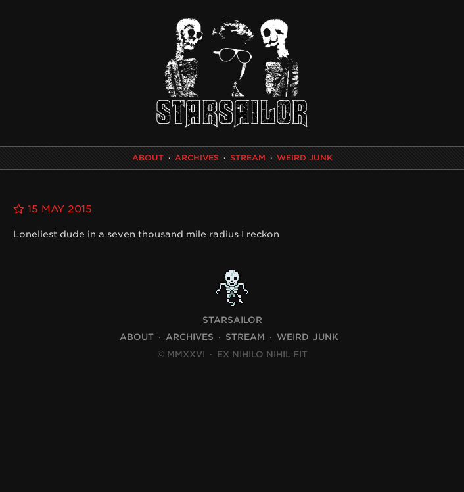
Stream (248, 157)
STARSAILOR (232, 320)
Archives (197, 157)
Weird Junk (305, 157)
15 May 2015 (52, 209)
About (148, 157)
